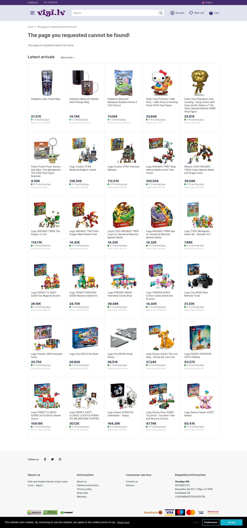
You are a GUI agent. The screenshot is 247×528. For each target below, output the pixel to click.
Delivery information (88, 485)
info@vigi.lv (33, 2)
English (207, 2)
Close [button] (196, 522)
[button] (208, 2)
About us (82, 481)
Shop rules (82, 492)
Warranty (81, 496)
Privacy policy (84, 489)
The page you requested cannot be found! (56, 27)
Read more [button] (123, 522)
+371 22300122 (50, 2)
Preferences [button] (210, 522)
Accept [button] (231, 522)
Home (30, 27)
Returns (130, 485)
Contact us (132, 481)
